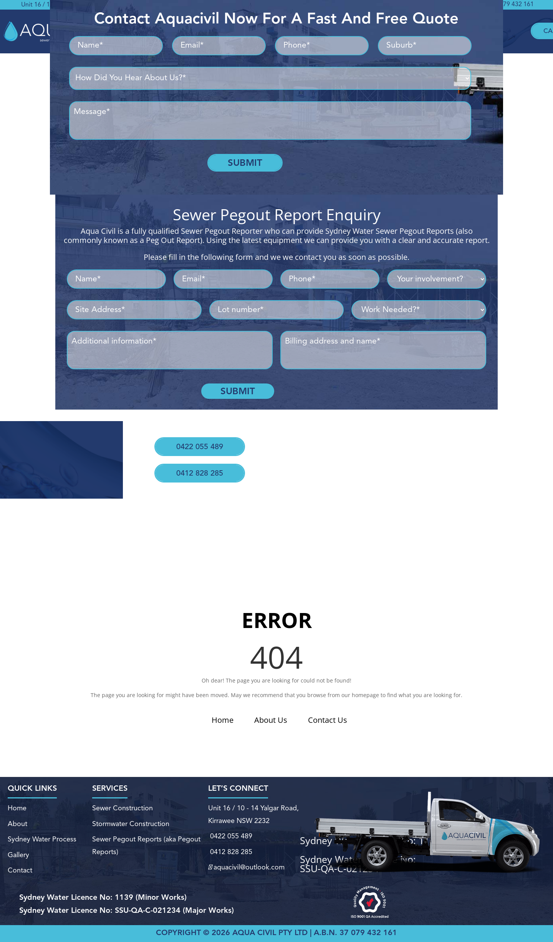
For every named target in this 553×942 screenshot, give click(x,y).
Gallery (18, 850)
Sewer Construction (123, 814)
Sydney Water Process (42, 838)
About (17, 825)
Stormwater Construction (130, 825)
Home (222, 720)
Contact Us (327, 720)
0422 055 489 (197, 440)
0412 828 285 (194, 458)
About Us (270, 720)
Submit (245, 162)
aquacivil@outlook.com (245, 859)
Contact (18, 861)
